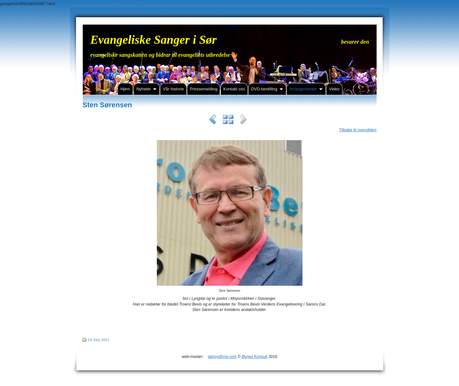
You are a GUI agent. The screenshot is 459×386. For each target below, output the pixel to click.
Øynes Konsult (254, 356)
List (228, 120)
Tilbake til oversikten (357, 129)
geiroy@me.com (222, 356)
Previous (212, 120)
